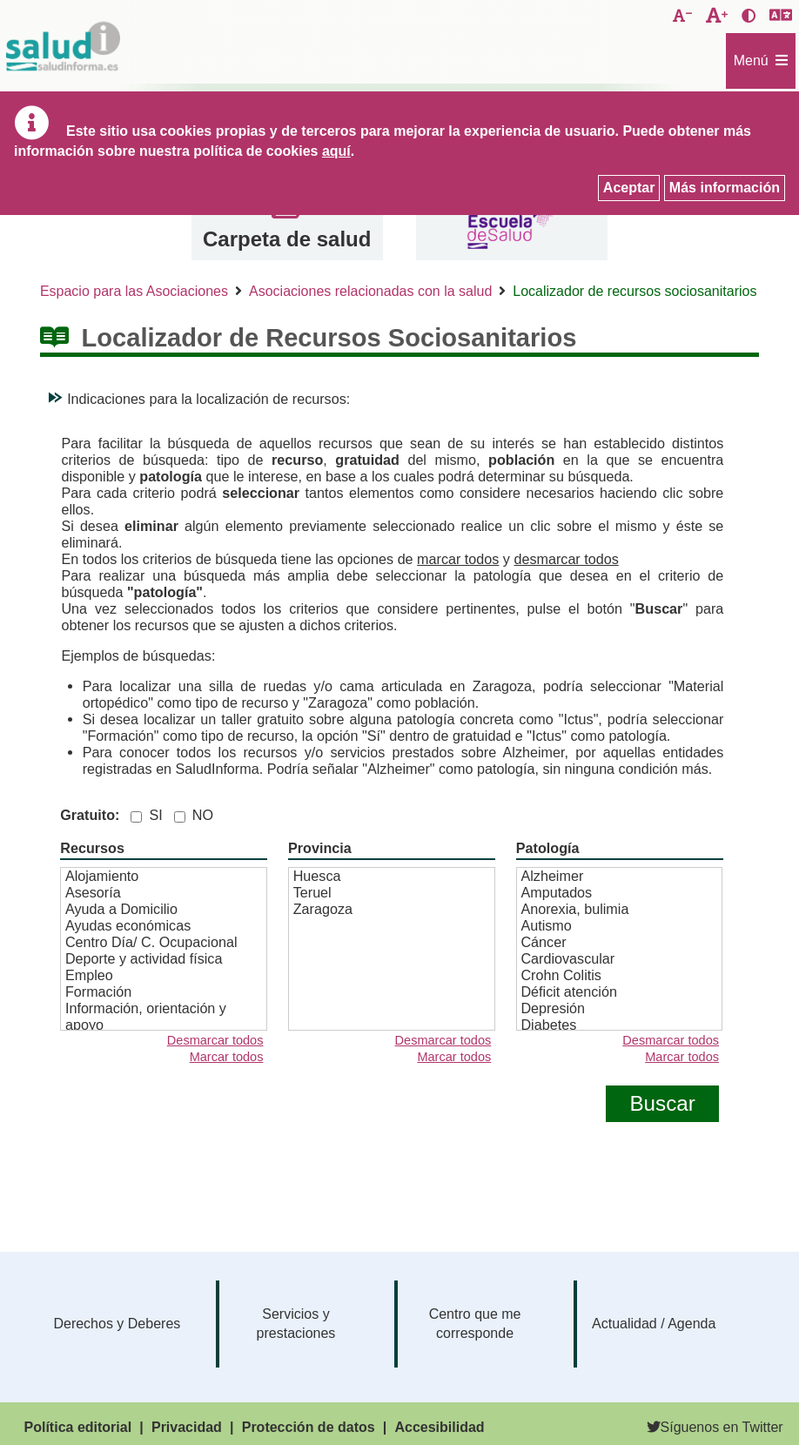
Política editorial (78, 1427)
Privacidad (186, 1427)
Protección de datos (308, 1427)
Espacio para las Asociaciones (134, 291)
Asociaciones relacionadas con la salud (370, 291)
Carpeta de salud (287, 239)
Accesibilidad (439, 1427)
